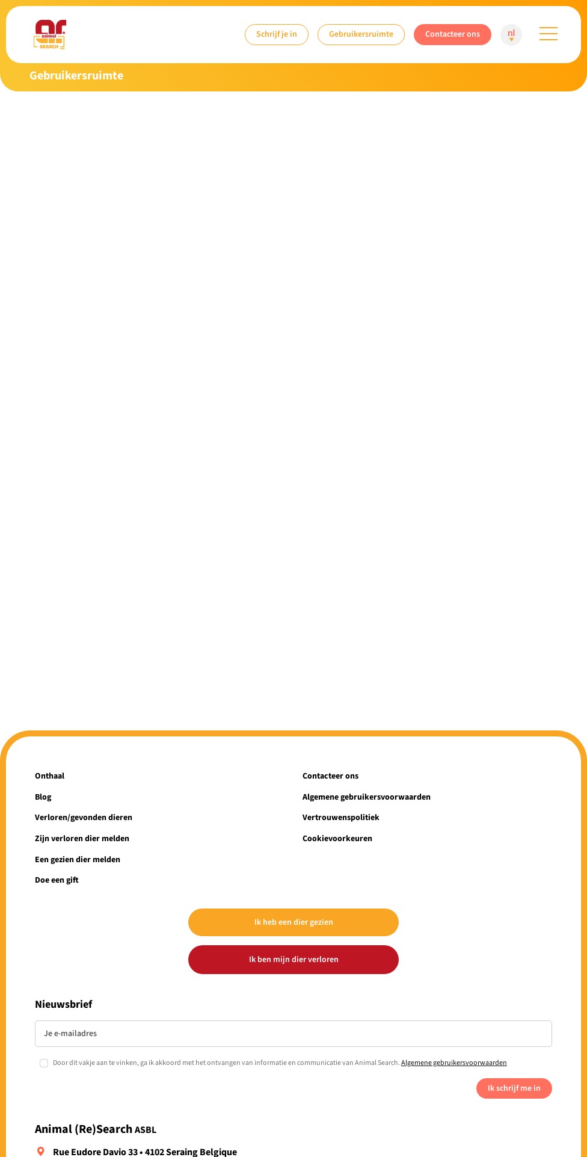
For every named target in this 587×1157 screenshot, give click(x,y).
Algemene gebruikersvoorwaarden (367, 797)
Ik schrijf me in (514, 1088)
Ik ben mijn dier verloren (294, 959)
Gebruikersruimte (361, 34)
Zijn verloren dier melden (82, 838)
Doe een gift (57, 880)
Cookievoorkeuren (337, 838)
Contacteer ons (452, 34)
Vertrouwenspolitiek (341, 817)
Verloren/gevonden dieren (83, 817)
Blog (43, 797)
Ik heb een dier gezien (293, 922)
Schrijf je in (276, 34)
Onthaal (49, 776)
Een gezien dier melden (77, 859)
